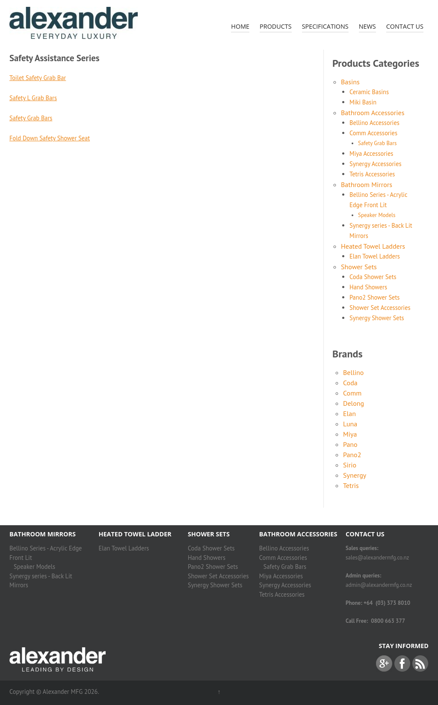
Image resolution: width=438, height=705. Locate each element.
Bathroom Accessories (372, 112)
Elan (349, 413)
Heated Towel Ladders (373, 246)
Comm (352, 393)
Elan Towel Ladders (374, 256)
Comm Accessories (373, 133)
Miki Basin (362, 102)
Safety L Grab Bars (33, 98)
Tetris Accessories (372, 174)
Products (276, 26)
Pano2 (352, 454)
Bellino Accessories (374, 123)
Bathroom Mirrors (366, 184)
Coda (350, 382)
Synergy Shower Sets (376, 318)
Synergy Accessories (375, 164)
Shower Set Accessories (380, 307)
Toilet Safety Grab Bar (37, 78)
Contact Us (404, 26)
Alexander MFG (63, 691)
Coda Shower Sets (373, 277)
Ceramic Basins (369, 92)
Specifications (325, 26)
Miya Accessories (371, 153)
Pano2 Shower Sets (374, 297)
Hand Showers (368, 287)
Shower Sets (359, 266)
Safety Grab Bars (30, 118)
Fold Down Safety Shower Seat (49, 138)
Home (240, 26)
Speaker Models (376, 215)
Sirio (349, 465)
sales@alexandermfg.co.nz (377, 557)
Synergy (354, 475)
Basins (350, 81)
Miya (350, 434)
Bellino (353, 372)
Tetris (351, 485)
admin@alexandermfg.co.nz (379, 585)
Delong (353, 403)
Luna (350, 423)
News (367, 26)
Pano (350, 444)
